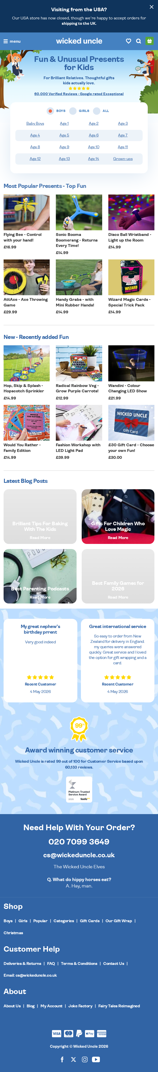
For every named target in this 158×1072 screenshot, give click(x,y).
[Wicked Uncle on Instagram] (85, 1059)
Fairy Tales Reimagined (119, 1006)
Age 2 (94, 124)
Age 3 (123, 124)
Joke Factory (80, 1006)
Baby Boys (35, 124)
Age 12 (35, 159)
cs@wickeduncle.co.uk (79, 855)
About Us (12, 1006)
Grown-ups (123, 159)
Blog (31, 1006)
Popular (40, 921)
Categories (64, 921)
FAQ (51, 964)
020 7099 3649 (79, 842)
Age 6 (94, 135)
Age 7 (123, 135)
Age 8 (35, 147)
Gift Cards (89, 921)
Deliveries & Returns (22, 964)
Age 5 (64, 135)
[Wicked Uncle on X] (73, 1059)
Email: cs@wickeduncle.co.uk (30, 975)
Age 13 (64, 159)
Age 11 (123, 147)
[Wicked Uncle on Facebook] (62, 1059)
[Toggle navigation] (12, 41)
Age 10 (93, 147)
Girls (22, 921)
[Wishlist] (128, 41)
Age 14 (93, 159)
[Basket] (149, 41)
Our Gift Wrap (119, 921)
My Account (51, 1006)
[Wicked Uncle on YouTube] (96, 1059)
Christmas (13, 933)
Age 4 (35, 135)
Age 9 (64, 147)
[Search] (138, 41)
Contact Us (113, 964)
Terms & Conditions (79, 964)
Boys (8, 921)
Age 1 (64, 124)
